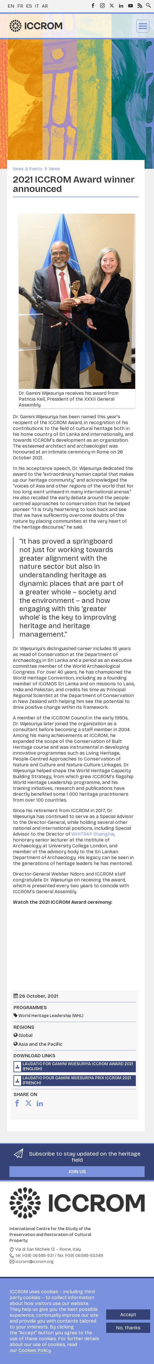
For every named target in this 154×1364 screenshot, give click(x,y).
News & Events (28, 168)
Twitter (111, 5)
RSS (140, 5)
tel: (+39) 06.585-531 (35, 1255)
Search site (147, 3)
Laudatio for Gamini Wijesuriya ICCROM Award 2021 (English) (78, 1066)
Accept (128, 1314)
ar (45, 6)
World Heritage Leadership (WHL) (50, 1015)
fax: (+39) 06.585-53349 (80, 1255)
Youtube (130, 5)
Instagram (102, 5)
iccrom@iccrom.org (35, 1261)
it (37, 6)
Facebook (93, 5)
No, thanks (128, 1328)
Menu (142, 26)
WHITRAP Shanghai (92, 834)
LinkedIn (121, 5)
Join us (77, 1171)
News (54, 168)
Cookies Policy (34, 1350)
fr (20, 6)
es (29, 6)
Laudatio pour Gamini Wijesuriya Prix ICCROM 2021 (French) (77, 1080)
